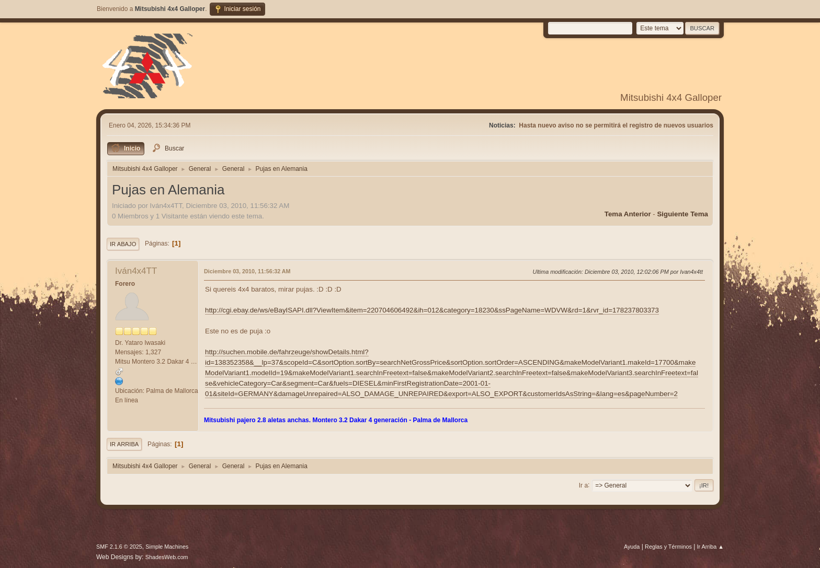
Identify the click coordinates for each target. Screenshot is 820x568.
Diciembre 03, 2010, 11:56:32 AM (247, 271)
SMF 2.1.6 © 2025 (119, 546)
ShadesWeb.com (166, 557)
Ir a (583, 485)
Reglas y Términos (668, 546)
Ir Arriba (124, 444)
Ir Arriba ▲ (710, 546)
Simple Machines (166, 546)
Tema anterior (628, 214)
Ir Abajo (123, 244)
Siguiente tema (682, 214)
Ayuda (632, 546)
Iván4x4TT (136, 271)
